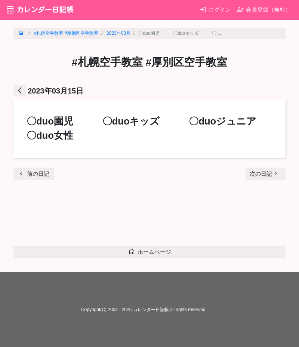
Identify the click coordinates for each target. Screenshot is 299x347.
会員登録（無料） (264, 9)
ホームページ (149, 251)
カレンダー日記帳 (39, 9)
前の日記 (33, 173)
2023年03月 (118, 33)
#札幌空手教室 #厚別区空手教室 (66, 33)
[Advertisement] (149, 215)
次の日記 (265, 173)
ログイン (215, 9)
